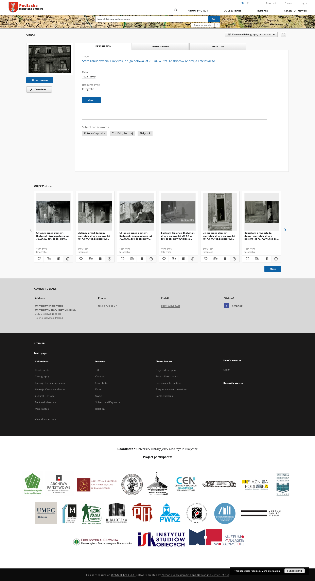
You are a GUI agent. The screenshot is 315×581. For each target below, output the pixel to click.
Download (38, 89)
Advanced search (202, 25)
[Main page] (175, 10)
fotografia (88, 89)
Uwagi (99, 396)
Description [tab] (103, 46)
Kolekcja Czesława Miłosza (50, 389)
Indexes (262, 10)
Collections (233, 10)
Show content (40, 80)
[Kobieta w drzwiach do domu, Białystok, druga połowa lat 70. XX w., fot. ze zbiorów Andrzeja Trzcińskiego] (262, 212)
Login (304, 3)
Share (288, 3)
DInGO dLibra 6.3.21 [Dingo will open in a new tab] (123, 575)
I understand (294, 570)
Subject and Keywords (107, 402)
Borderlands (42, 370)
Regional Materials (45, 402)
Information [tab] (160, 46)
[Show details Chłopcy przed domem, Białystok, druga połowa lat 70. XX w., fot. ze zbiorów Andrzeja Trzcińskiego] (67, 258)
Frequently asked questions (171, 389)
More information (271, 571)
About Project (198, 10)
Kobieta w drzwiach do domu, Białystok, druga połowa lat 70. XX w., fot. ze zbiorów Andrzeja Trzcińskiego (260, 235)
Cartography (42, 376)
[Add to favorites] (283, 34)
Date (98, 389)
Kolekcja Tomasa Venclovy (50, 383)
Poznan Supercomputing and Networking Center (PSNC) (195, 575)
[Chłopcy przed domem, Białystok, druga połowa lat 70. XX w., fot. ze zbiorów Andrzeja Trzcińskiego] (53, 212)
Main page (40, 353)
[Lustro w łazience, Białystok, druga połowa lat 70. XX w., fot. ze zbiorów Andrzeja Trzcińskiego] (178, 212)
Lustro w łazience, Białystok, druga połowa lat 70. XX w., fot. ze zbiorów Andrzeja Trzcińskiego (178, 235)
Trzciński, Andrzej (122, 133)
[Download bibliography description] (48, 258)
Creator (99, 376)
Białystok (145, 133)
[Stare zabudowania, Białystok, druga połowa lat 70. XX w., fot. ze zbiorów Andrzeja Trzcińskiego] (50, 59)
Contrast (271, 3)
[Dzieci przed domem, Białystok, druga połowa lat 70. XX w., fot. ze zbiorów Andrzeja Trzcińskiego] (220, 212)
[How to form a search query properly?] (217, 25)
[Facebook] (226, 306)
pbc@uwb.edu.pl (170, 305)
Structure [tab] (218, 46)
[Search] (214, 19)
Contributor (101, 383)
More (273, 269)
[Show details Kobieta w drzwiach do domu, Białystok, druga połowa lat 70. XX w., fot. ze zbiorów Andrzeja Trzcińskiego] (275, 258)
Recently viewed (295, 10)
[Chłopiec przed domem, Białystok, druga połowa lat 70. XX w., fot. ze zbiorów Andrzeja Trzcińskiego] (137, 212)
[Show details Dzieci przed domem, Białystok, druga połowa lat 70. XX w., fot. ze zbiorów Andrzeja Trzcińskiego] (234, 258)
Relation (100, 409)
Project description (166, 370)
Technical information (168, 383)
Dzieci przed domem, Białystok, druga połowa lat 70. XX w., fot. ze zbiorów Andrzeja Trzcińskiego (219, 235)
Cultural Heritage (45, 396)
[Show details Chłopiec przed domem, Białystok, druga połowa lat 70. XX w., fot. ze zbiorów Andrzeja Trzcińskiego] (150, 258)
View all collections (45, 419)
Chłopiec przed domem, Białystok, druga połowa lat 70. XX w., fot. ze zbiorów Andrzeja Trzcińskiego (135, 235)
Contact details (164, 396)
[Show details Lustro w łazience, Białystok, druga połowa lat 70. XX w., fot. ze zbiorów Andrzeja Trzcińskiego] (192, 258)
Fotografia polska (94, 133)
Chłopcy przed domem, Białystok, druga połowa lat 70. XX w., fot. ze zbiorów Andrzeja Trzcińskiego (52, 235)
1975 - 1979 (88, 76)
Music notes (42, 409)
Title (97, 370)
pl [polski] (248, 3)
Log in (226, 369)
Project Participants (167, 376)
